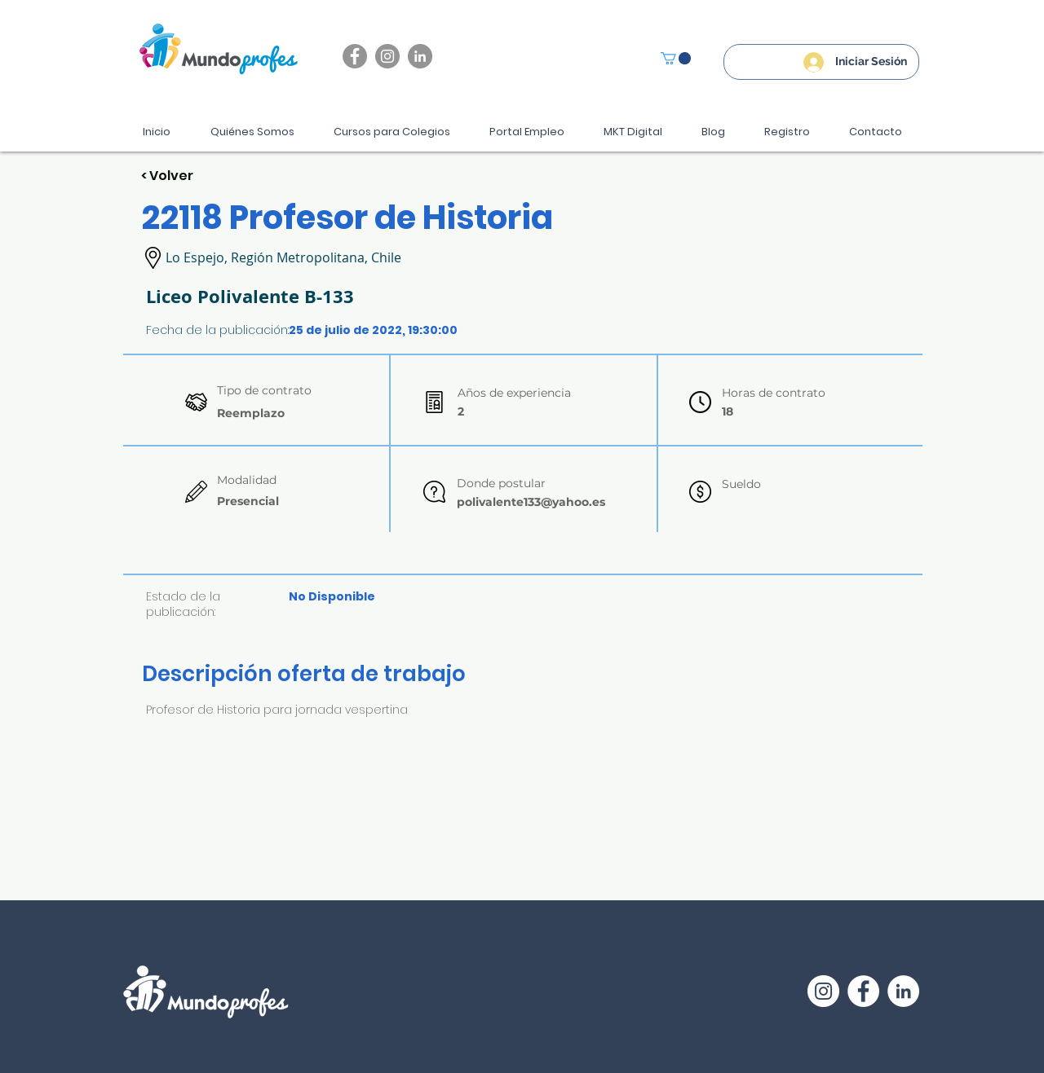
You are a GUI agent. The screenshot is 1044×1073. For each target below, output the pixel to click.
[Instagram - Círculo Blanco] (823, 991)
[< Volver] (199, 176)
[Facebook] (355, 56)
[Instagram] (387, 56)
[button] (676, 58)
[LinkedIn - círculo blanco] (903, 991)
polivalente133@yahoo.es (531, 502)
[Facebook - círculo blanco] (863, 991)
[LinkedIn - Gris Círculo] (420, 56)
